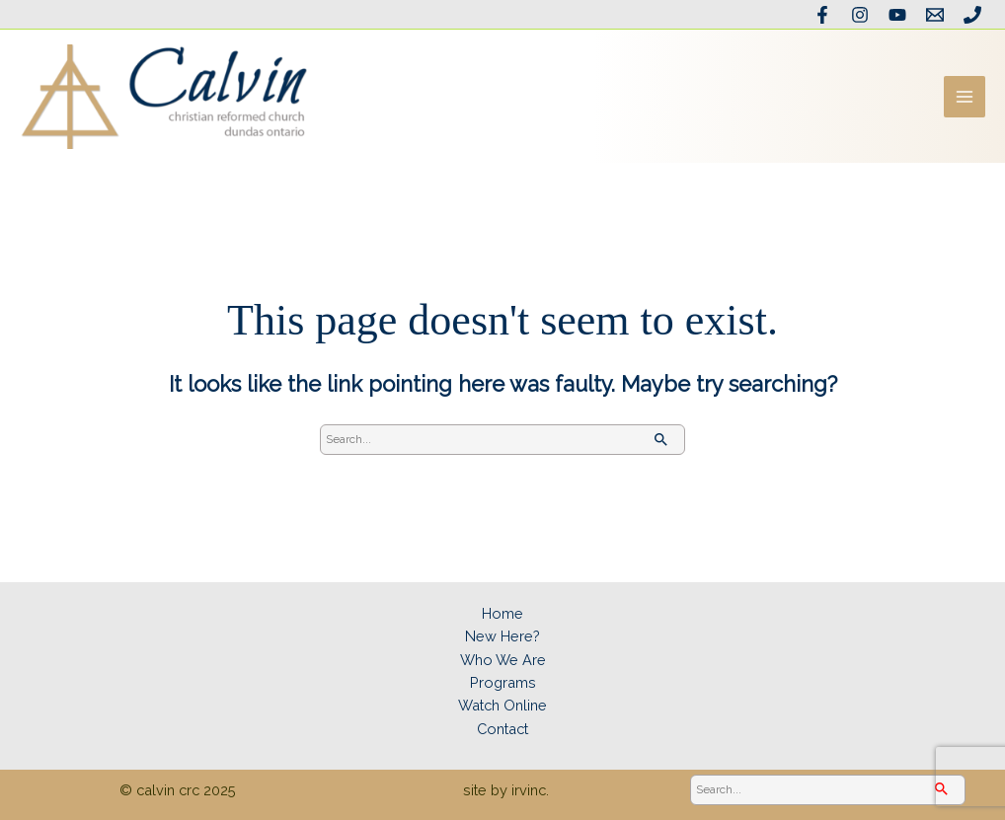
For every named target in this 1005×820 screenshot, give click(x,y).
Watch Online (502, 705)
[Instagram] (860, 15)
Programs (503, 682)
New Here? (502, 636)
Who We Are (503, 659)
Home (502, 613)
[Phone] (972, 15)
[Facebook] (822, 15)
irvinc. (530, 790)
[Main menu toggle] (964, 96)
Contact (502, 728)
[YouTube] (897, 15)
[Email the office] (935, 15)
